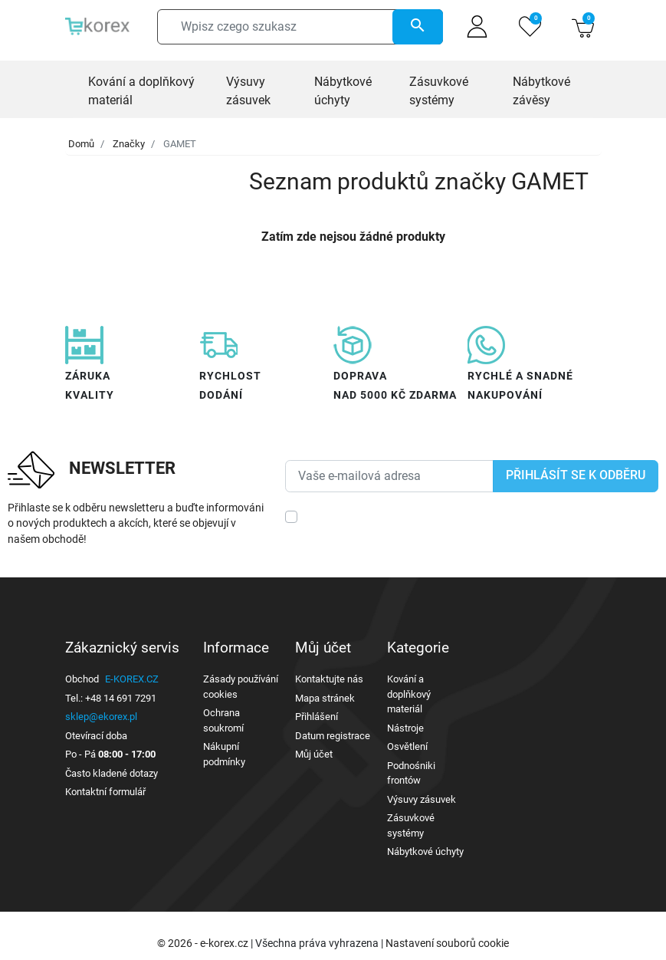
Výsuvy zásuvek (421, 799)
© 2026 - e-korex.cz (204, 943)
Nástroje (405, 728)
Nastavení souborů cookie (447, 943)
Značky (129, 144)
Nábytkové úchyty (425, 851)
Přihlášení (316, 716)
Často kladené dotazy (111, 773)
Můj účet (314, 754)
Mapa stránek (325, 698)
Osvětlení (407, 746)
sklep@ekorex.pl (101, 716)
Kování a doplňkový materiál (409, 694)
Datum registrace (332, 735)
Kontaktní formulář (105, 791)
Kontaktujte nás (329, 679)
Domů (81, 144)
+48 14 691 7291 (120, 698)
